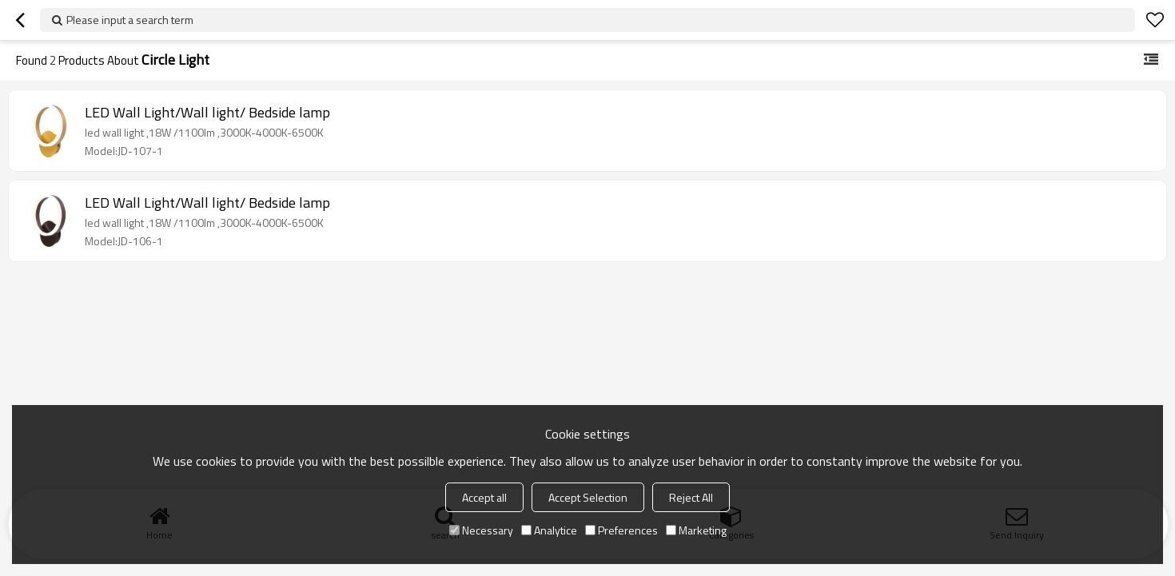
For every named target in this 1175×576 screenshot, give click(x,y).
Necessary (481, 530)
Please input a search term (129, 19)
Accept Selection (587, 497)
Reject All (691, 497)
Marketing (696, 530)
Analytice (549, 530)
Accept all (484, 497)
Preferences (621, 530)
